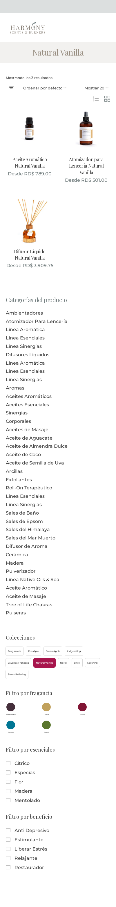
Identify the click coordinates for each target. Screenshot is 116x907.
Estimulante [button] (29, 839)
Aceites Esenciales (27, 404)
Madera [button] (23, 791)
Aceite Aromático (26, 588)
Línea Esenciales (25, 338)
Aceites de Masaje (27, 429)
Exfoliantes (19, 479)
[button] (14, 651)
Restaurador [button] (29, 867)
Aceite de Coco (23, 454)
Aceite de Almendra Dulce (37, 446)
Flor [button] (18, 782)
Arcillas (14, 471)
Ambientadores (24, 313)
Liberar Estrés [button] (30, 849)
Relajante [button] (25, 858)
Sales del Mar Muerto (30, 538)
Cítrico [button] (22, 763)
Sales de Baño (22, 513)
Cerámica (17, 554)
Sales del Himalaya (28, 529)
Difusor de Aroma (27, 546)
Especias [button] (24, 772)
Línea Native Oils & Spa (32, 579)
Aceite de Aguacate (29, 438)
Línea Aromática (25, 329)
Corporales (18, 421)
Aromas (15, 388)
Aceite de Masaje (26, 596)
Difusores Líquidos (27, 354)
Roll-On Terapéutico (29, 488)
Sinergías (17, 413)
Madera (15, 563)
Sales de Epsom (24, 521)
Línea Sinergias (24, 346)
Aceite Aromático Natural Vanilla (30, 162)
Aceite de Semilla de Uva (35, 463)
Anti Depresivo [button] (31, 830)
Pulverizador (21, 571)
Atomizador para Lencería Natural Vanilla (86, 165)
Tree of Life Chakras (29, 604)
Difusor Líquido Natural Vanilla (30, 254)
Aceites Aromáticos (29, 396)
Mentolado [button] (27, 800)
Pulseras (16, 613)
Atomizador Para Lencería (37, 321)
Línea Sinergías (24, 379)
